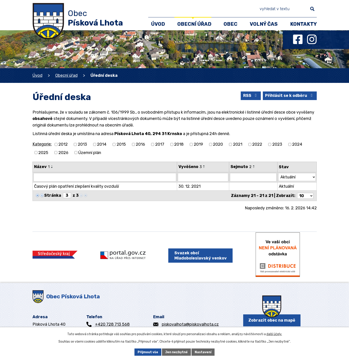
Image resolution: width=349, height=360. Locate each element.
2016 (140, 144)
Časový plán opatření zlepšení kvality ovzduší (76, 186)
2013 (82, 144)
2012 (63, 144)
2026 (63, 152)
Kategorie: (42, 144)
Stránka (52, 195)
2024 (297, 144)
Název (42, 166)
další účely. (274, 334)
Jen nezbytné (176, 352)
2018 (179, 144)
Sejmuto (241, 166)
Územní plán (89, 152)
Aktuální (286, 186)
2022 (257, 144)
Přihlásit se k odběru (289, 95)
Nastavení (203, 352)
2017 (159, 144)
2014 (101, 144)
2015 (121, 144)
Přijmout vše (148, 352)
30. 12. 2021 (190, 186)
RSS (250, 95)
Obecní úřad (66, 75)
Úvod (37, 75)
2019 (198, 144)
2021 (237, 144)
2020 (218, 144)
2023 (277, 144)
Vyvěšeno (190, 166)
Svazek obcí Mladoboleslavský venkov (200, 256)
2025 (43, 152)
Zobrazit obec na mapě (271, 320)
